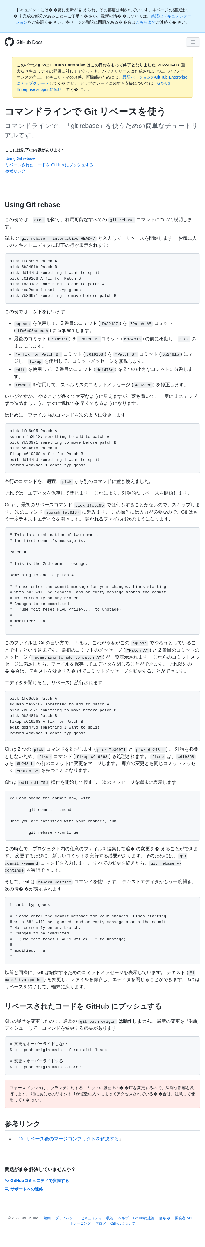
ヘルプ (123, 1218)
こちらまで (146, 22)
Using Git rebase (20, 158)
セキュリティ (91, 1218)
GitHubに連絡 (143, 1218)
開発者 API (183, 1218)
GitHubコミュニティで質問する (37, 1180)
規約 (47, 1218)
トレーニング (80, 1223)
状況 (109, 1218)
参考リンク (15, 171)
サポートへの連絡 (24, 1189)
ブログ (100, 1223)
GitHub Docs (29, 42)
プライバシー (65, 1218)
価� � (164, 1218)
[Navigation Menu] (193, 42)
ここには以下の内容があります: (34, 150)
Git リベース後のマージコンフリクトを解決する (69, 1138)
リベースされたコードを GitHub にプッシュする (49, 165)
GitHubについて (122, 1223)
